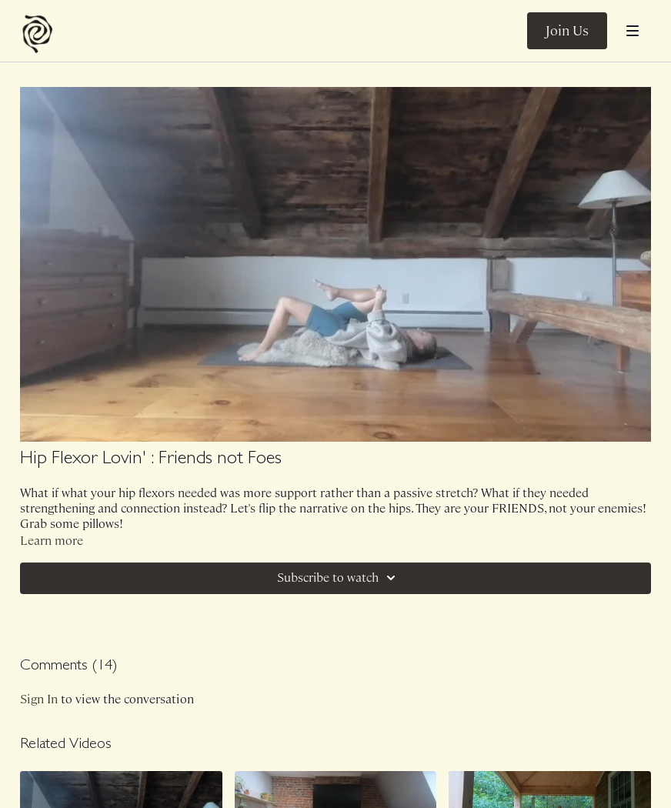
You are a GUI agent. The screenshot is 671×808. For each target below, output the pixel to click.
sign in (39, 699)
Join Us (567, 31)
